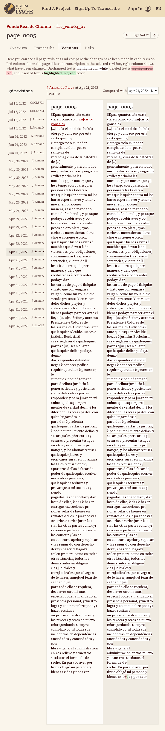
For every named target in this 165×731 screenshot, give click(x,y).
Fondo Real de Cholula (28, 26)
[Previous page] (127, 35)
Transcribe (44, 47)
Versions (69, 47)
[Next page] (154, 35)
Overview (18, 47)
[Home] (18, 8)
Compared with (115, 91)
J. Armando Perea (60, 87)
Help (89, 47)
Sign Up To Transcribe (97, 8)
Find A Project (56, 8)
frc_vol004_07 (71, 26)
